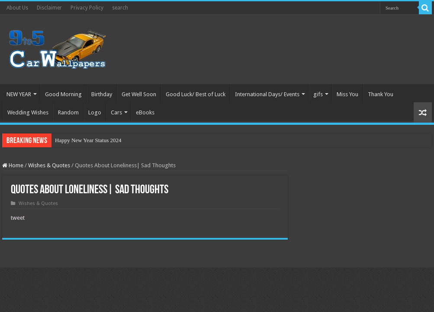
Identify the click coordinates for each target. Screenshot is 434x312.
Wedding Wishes (27, 112)
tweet (18, 217)
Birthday (101, 94)
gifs (318, 94)
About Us (17, 8)
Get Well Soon (139, 94)
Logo (94, 112)
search (120, 8)
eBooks (145, 112)
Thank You (380, 94)
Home (12, 165)
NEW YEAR (18, 94)
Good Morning (63, 94)
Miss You (347, 94)
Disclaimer (49, 8)
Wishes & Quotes (49, 165)
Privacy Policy (87, 8)
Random (68, 112)
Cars (116, 112)
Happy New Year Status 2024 (88, 140)
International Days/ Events (267, 94)
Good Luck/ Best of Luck (195, 94)
